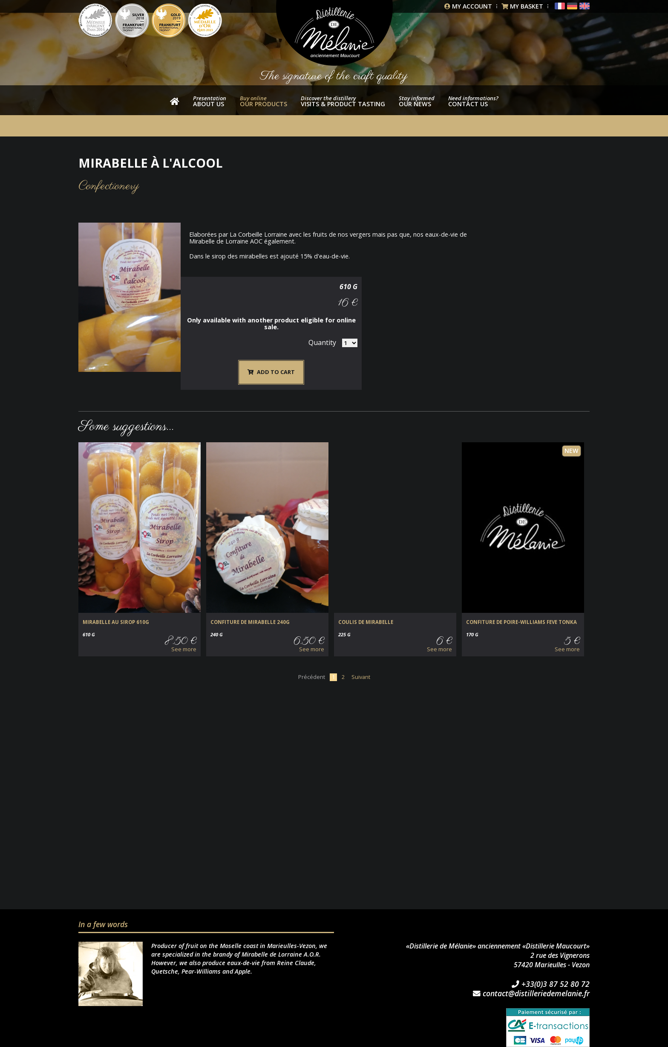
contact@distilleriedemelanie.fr (531, 976)
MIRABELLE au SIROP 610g (115, 604)
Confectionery (108, 186)
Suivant (360, 658)
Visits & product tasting (343, 101)
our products (263, 101)
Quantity (550, 294)
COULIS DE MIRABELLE (365, 604)
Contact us (473, 101)
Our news (417, 101)
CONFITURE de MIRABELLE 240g (248, 604)
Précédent (311, 658)
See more (183, 631)
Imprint (194, 1042)
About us (209, 101)
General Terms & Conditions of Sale (128, 1042)
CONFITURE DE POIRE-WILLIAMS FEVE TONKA (520, 604)
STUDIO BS (338, 1042)
